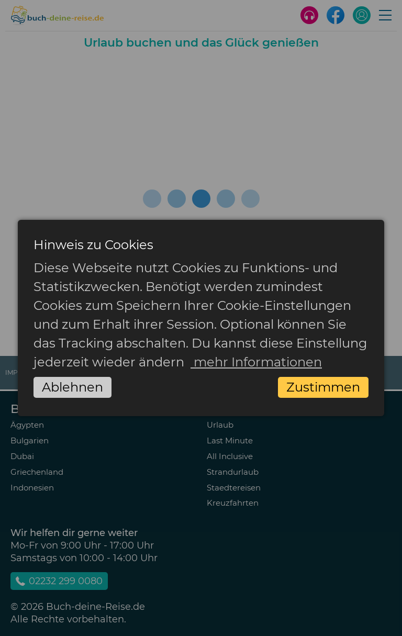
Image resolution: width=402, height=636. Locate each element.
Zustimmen (323, 387)
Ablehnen (72, 387)
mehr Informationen (256, 362)
